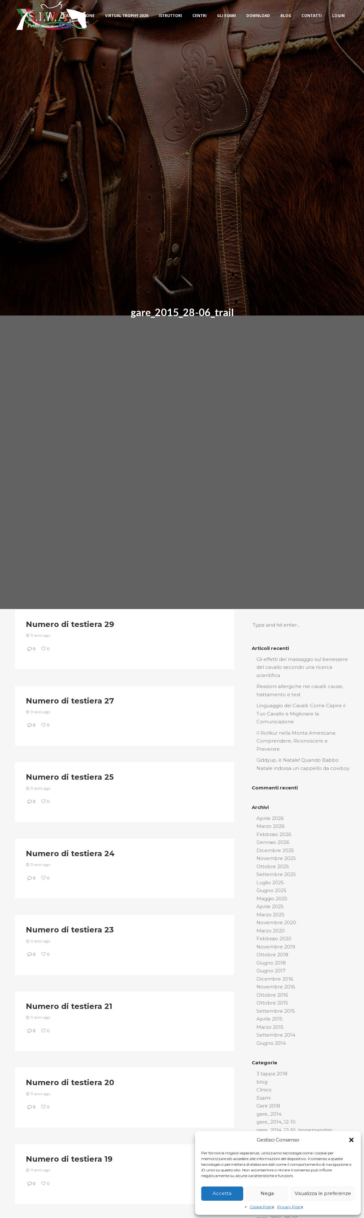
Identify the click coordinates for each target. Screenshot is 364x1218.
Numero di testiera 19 (69, 1159)
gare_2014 (268, 1114)
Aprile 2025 (270, 906)
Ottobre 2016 (272, 995)
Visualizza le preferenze (323, 1193)
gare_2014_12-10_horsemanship (294, 1130)
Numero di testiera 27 (70, 700)
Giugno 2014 (271, 1043)
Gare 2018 (268, 1106)
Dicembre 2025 (275, 850)
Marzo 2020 (270, 931)
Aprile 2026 (270, 818)
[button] (351, 1140)
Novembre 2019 (275, 947)
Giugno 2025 (271, 890)
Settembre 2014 (275, 1035)
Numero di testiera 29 (70, 624)
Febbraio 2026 (273, 834)
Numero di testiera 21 (69, 1006)
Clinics (263, 1090)
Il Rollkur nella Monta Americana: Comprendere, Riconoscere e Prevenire (296, 741)
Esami (263, 1098)
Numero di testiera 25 (70, 777)
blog (261, 1082)
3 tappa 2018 (271, 1074)
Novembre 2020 (276, 922)
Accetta (222, 1193)
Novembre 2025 (276, 858)
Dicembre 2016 (274, 979)
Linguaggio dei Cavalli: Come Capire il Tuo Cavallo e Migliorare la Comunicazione (300, 714)
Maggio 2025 (271, 899)
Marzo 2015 (270, 1027)
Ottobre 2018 (272, 955)
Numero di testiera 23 (70, 929)
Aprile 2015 (269, 1019)
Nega (267, 1193)
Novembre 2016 (275, 987)
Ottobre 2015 (272, 1003)
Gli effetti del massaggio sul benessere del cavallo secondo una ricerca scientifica (302, 667)
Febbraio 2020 (273, 939)
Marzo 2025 (270, 915)
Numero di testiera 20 (70, 1082)
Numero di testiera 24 (70, 853)
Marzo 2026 (270, 826)
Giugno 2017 (270, 971)
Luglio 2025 (270, 882)
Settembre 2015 (275, 1011)
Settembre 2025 (276, 874)
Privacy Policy (290, 1206)
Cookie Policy (262, 1206)
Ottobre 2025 (272, 866)
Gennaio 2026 (272, 842)
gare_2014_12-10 (276, 1122)
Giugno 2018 (271, 963)
